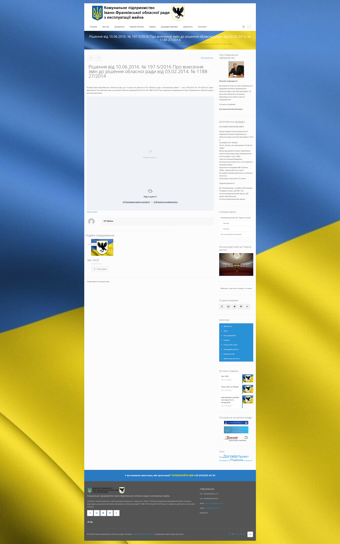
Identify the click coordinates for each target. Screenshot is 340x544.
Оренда (226, 229)
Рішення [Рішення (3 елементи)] (236, 460)
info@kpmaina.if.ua (212, 508)
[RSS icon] (244, 534)
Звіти (226, 331)
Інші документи (230, 336)
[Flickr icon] (238, 534)
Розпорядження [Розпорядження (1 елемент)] (224, 460)
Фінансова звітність (232, 359)
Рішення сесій (229, 354)
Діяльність (228, 326)
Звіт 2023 (93, 260)
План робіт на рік (230, 345)
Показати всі (207, 58)
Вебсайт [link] (137, 534)
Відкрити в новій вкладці (166, 202)
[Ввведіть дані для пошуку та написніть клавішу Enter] (236, 288)
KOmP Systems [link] (147, 534)
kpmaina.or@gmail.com (214, 503)
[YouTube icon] (235, 534)
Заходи (226, 223)
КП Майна (108, 221)
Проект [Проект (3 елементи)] (243, 456)
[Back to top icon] (250, 534)
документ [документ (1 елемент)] (249, 460)
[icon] (241, 534)
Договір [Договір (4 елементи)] (230, 456)
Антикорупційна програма (231, 234)
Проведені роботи (231, 349)
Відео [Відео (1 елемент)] (221, 457)
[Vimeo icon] (233, 534)
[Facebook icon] (230, 534)
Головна (111, 44)
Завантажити (92, 212)
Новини (122, 44)
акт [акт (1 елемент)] (244, 460)
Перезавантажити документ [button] (136, 202)
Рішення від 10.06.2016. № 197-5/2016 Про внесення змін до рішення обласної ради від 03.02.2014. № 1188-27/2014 (186, 44)
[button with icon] (222, 306)
